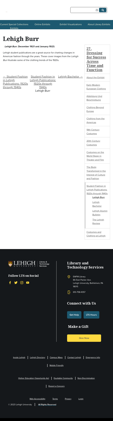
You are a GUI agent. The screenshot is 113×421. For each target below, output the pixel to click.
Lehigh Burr (98, 197)
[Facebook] (10, 282)
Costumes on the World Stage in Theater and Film (95, 156)
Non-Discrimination (86, 378)
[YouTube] (27, 282)
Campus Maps (56, 357)
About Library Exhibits (99, 24)
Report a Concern (56, 386)
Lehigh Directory (37, 357)
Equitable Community (63, 378)
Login (80, 398)
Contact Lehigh (74, 357)
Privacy (68, 398)
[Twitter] (16, 282)
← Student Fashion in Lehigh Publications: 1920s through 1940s (15, 81)
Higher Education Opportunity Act (33, 378)
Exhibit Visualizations (71, 24)
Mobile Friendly (57, 365)
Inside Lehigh (19, 357)
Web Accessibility (37, 398)
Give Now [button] (84, 338)
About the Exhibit (95, 77)
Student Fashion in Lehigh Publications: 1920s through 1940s (43, 81)
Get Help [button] (74, 314)
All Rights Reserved (47, 404)
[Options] (97, 10)
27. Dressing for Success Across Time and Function (96, 59)
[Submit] (102, 10)
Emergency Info (93, 357)
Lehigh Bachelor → (70, 76)
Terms (55, 398)
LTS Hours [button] (91, 314)
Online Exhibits (42, 24)
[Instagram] (22, 282)
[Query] (88, 10)
